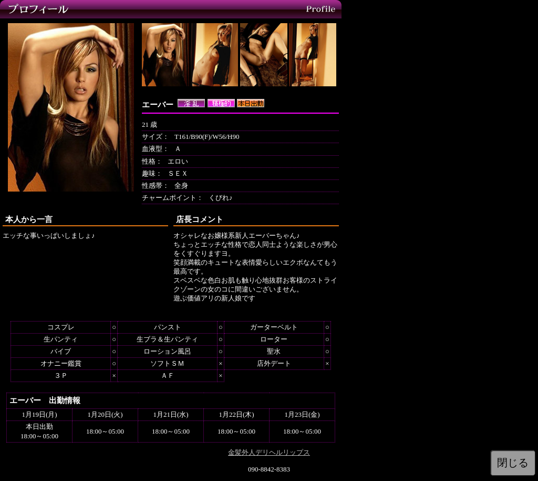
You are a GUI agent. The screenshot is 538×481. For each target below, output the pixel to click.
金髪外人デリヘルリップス (269, 452)
